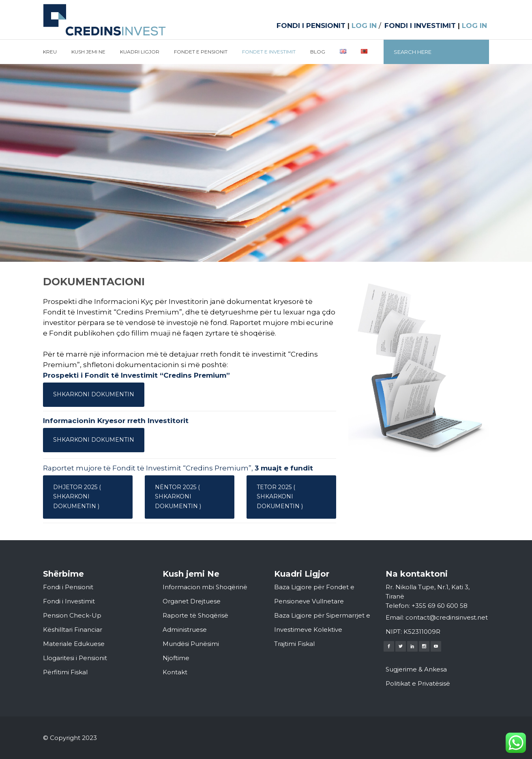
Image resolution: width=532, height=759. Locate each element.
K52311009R (421, 631)
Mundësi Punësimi (191, 644)
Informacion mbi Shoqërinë (205, 587)
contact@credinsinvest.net (446, 617)
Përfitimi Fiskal (65, 672)
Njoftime (176, 658)
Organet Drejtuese (192, 601)
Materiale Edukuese (74, 644)
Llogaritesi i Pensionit (75, 658)
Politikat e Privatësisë (418, 683)
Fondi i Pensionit (68, 587)
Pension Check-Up (72, 615)
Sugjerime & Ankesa (416, 669)
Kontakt (175, 672)
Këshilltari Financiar (72, 629)
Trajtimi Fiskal (294, 644)
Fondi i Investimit (69, 601)
